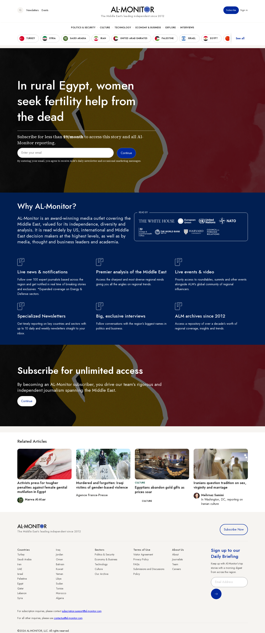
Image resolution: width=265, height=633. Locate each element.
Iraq (58, 550)
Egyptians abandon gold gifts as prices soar (159, 489)
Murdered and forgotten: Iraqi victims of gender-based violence (102, 485)
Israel (20, 574)
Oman (59, 559)
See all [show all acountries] (240, 39)
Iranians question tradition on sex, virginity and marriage (220, 485)
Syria (20, 598)
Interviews (187, 28)
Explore (170, 28)
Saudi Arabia (24, 559)
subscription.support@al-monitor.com (82, 611)
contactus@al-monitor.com (68, 618)
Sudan (59, 583)
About (175, 554)
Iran (19, 564)
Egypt (20, 583)
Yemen (59, 574)
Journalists (177, 559)
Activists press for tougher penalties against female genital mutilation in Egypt (42, 487)
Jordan (59, 554)
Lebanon (22, 593)
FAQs (136, 564)
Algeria (60, 598)
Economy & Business (148, 28)
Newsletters (32, 11)
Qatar (20, 588)
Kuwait (59, 569)
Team (175, 564)
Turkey (20, 554)
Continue (26, 401)
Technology (123, 28)
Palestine (22, 579)
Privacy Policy (141, 559)
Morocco (61, 593)
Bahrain (60, 564)
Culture (105, 28)
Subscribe (231, 11)
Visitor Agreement (143, 554)
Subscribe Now (234, 529)
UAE (19, 569)
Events (45, 11)
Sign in (244, 11)
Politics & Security (83, 28)
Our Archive (101, 574)
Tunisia (59, 588)
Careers (176, 569)
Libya (58, 579)
